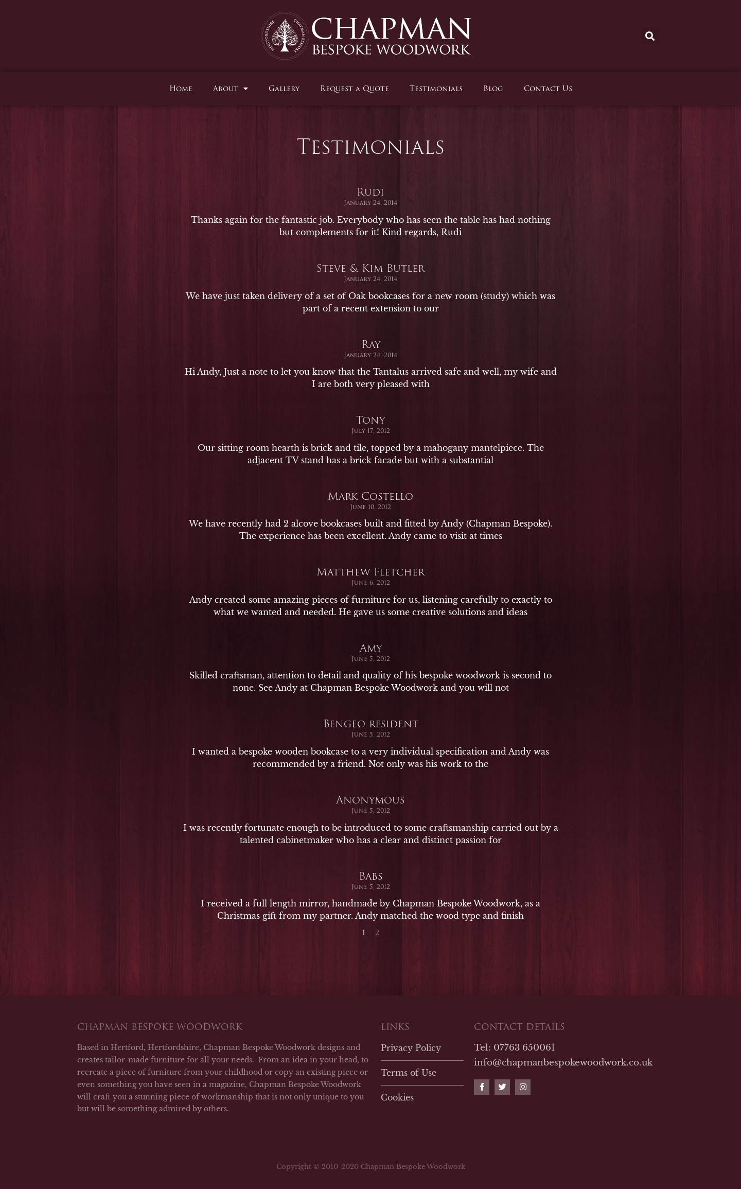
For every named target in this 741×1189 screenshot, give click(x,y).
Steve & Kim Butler (370, 296)
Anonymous (370, 827)
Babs (371, 904)
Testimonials (436, 88)
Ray (370, 372)
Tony (370, 448)
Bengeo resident (370, 752)
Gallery (284, 88)
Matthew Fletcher (370, 600)
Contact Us (548, 88)
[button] (650, 35)
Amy (371, 676)
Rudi (370, 220)
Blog (493, 88)
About (230, 88)
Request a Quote (354, 88)
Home (180, 88)
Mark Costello (370, 524)
